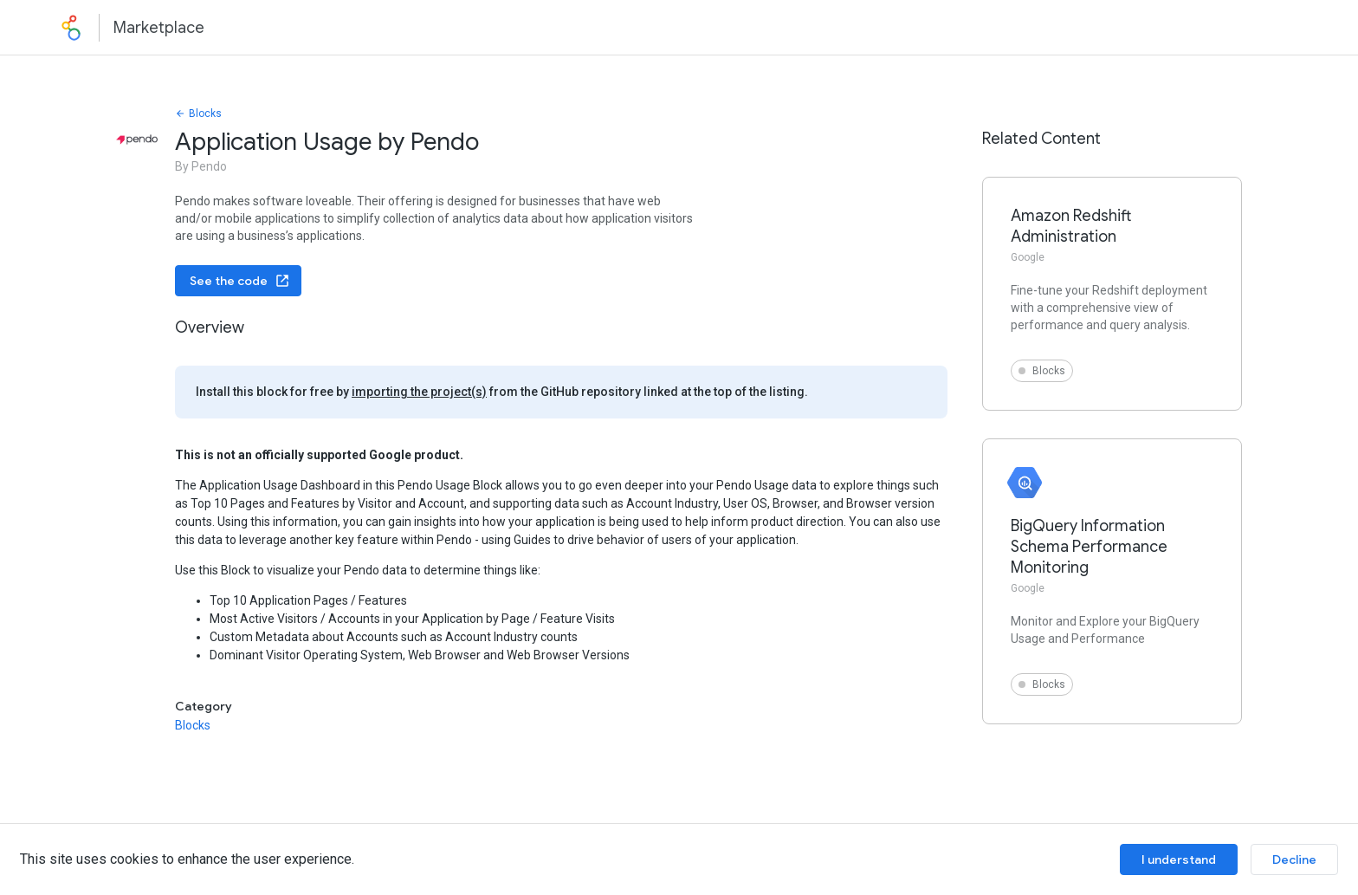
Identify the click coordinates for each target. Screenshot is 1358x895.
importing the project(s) (419, 392)
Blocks (198, 113)
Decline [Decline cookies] (1294, 859)
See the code (240, 281)
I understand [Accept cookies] (1178, 859)
